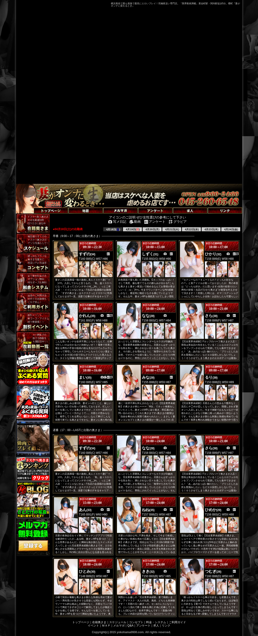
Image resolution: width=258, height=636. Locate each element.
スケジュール (117, 622)
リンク (166, 625)
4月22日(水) (191, 229)
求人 (156, 625)
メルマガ (119, 625)
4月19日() (132, 229)
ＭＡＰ (106, 625)
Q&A (130, 625)
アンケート (143, 625)
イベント (93, 625)
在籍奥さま (99, 622)
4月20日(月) (152, 229)
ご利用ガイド (177, 622)
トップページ (80, 622)
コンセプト (136, 622)
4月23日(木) (211, 229)
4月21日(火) (171, 229)
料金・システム (156, 622)
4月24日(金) (230, 229)
